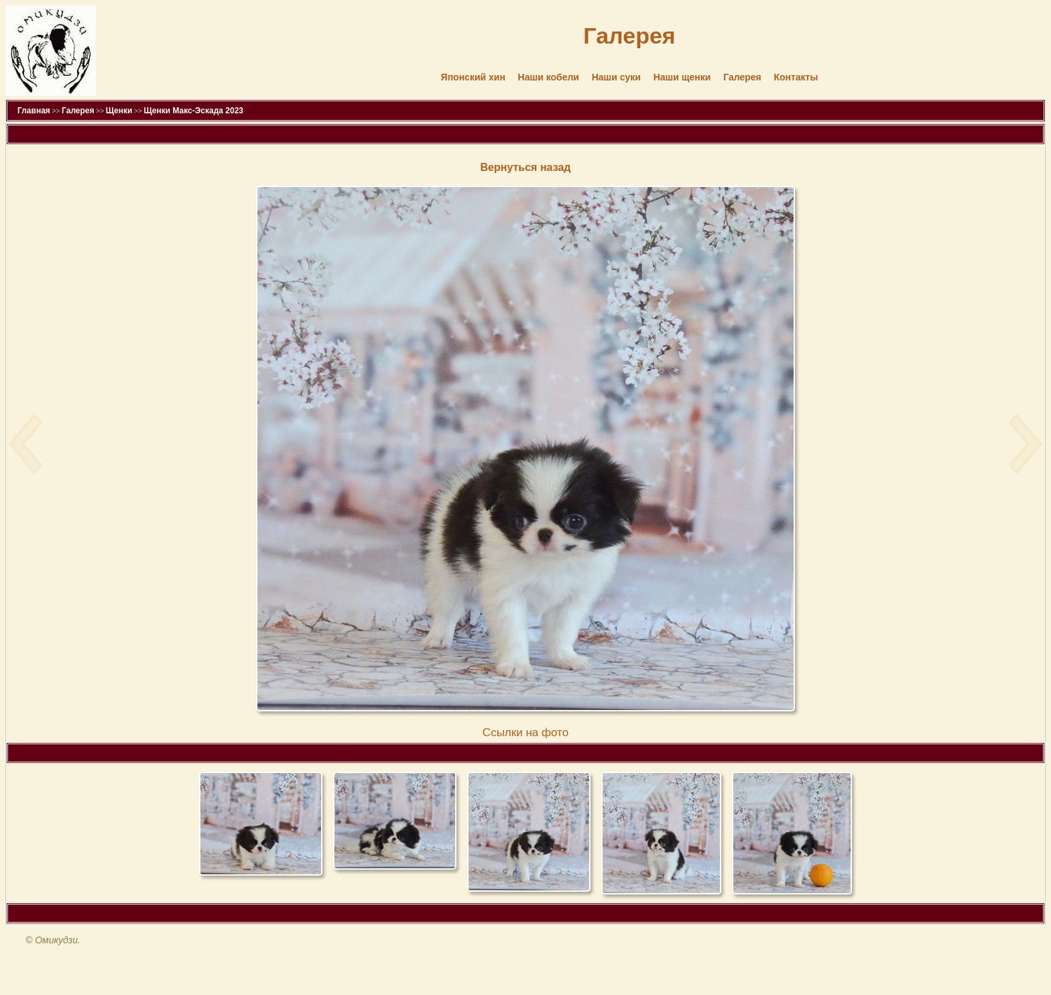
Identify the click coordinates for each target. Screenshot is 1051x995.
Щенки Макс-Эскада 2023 (193, 110)
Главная (33, 110)
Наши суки (616, 77)
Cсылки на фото (525, 732)
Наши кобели (548, 77)
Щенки (119, 110)
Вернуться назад (526, 167)
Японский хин (473, 77)
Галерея (742, 77)
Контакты (796, 77)
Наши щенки (682, 77)
